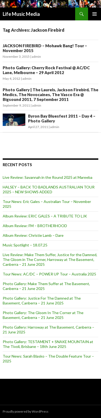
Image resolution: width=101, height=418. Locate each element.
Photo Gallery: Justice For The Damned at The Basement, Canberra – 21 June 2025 (42, 300)
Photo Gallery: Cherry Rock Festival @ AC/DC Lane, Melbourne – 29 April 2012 (46, 70)
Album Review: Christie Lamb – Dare (33, 235)
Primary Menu (94, 14)
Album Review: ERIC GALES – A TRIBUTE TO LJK (45, 216)
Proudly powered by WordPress (25, 411)
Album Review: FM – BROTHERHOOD (35, 225)
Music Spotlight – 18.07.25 (25, 245)
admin (36, 56)
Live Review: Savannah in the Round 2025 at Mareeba (47, 177)
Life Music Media (21, 14)
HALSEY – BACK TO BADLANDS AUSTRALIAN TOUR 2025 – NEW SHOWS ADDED (49, 189)
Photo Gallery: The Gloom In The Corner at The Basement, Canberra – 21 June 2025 (43, 315)
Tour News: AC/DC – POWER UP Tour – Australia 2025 (49, 274)
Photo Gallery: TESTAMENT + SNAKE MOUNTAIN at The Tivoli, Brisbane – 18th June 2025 (48, 344)
